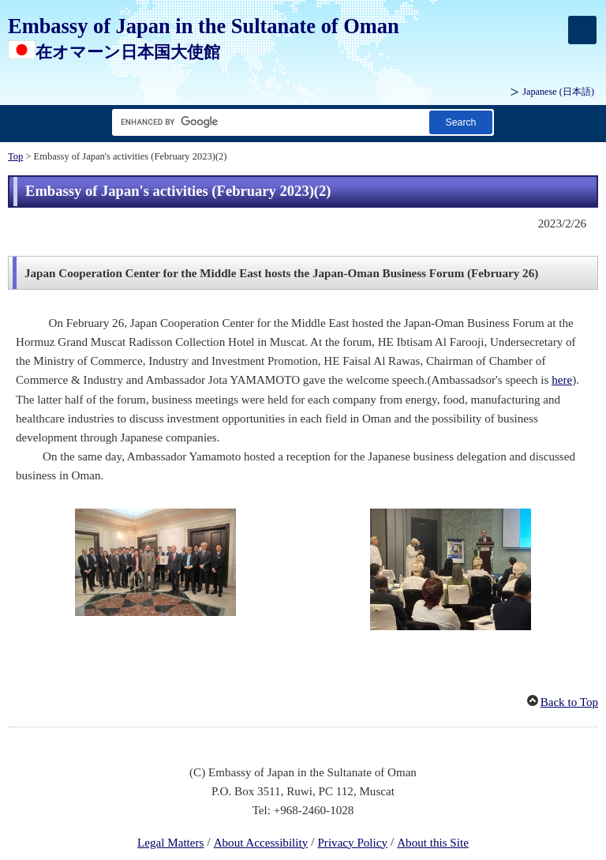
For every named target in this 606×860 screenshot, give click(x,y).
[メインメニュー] (582, 30)
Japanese (558, 91)
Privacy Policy (352, 842)
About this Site (433, 842)
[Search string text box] (267, 122)
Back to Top (569, 702)
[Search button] (460, 122)
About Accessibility (261, 842)
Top (15, 156)
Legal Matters (170, 842)
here (562, 380)
